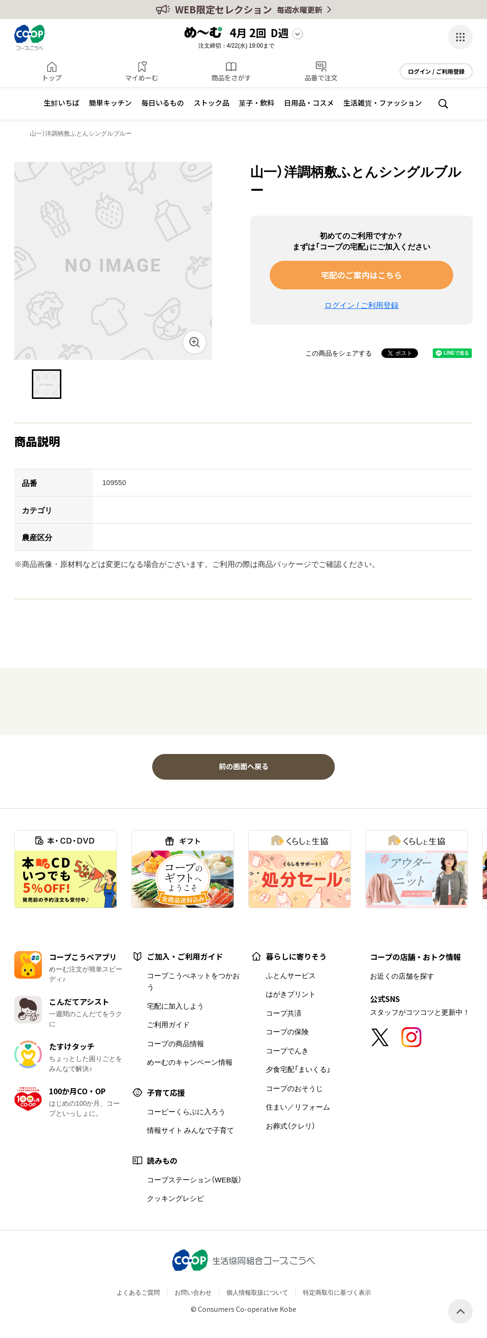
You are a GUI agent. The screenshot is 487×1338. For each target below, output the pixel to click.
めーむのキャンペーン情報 (190, 1062)
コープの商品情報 (175, 1043)
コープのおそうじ (294, 1088)
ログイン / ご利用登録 (436, 71)
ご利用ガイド (168, 1024)
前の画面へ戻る (244, 766)
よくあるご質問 (138, 1292)
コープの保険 (287, 1031)
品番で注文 (321, 77)
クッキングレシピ (175, 1198)
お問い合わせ (193, 1292)
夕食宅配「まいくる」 (298, 1069)
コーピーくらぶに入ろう (186, 1111)
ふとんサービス (291, 975)
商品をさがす (231, 77)
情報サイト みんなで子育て (190, 1130)
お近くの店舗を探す (402, 976)
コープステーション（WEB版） (194, 1179)
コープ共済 (284, 1013)
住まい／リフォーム (298, 1106)
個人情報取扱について (257, 1292)
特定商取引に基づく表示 (337, 1292)
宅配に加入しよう (175, 1006)
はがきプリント (291, 994)
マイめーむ (141, 77)
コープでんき (287, 1050)
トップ (52, 77)
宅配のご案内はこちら (361, 275)
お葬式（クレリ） (290, 1125)
